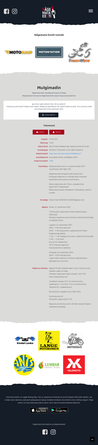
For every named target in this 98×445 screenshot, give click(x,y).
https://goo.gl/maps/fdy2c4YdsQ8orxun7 (65, 154)
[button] (48, 115)
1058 (51, 161)
